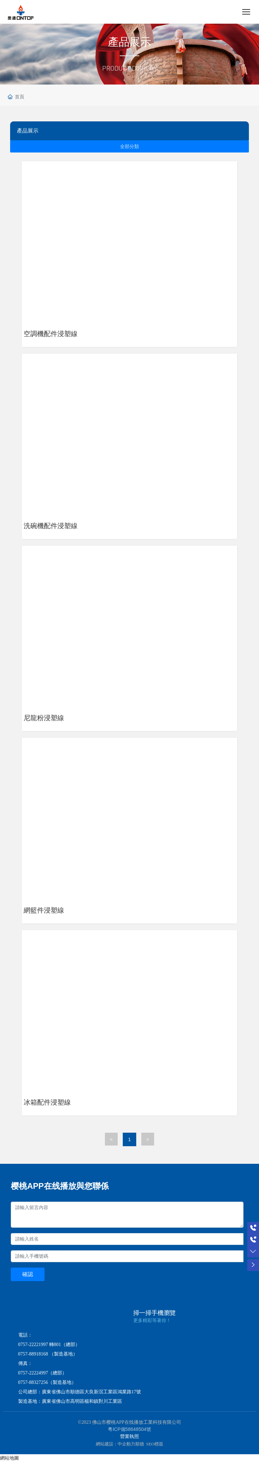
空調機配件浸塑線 (51, 333)
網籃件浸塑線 (44, 910)
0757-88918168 (33, 1354)
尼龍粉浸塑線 (44, 718)
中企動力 (126, 1443)
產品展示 (129, 42)
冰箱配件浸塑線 (47, 1102)
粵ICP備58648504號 (129, 1429)
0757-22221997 (33, 1344)
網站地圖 (9, 1458)
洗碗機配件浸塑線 (51, 525)
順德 (139, 1443)
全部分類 (129, 146)
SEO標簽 (154, 1443)
